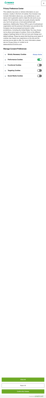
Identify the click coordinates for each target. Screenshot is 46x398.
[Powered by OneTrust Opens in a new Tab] (37, 396)
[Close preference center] (43, 3)
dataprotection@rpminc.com (12, 44)
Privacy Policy (13, 42)
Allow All (23, 379)
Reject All (23, 385)
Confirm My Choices (23, 391)
